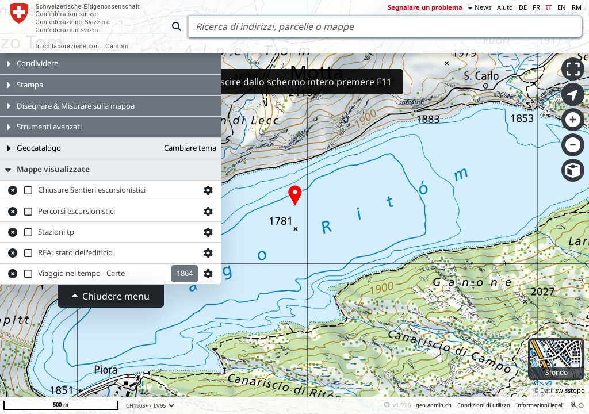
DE (523, 7)
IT (549, 7)
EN (561, 7)
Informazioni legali (539, 405)
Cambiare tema (190, 148)
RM (577, 7)
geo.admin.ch (434, 405)
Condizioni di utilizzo (483, 405)
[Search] (385, 26)
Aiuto (505, 7)
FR (536, 7)
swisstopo (570, 390)
